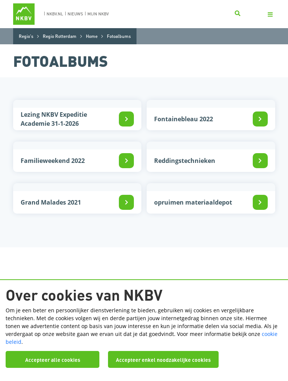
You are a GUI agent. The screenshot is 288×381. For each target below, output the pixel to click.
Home (92, 36)
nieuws (75, 14)
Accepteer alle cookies (52, 359)
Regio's (26, 36)
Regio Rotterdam (59, 36)
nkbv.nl (54, 14)
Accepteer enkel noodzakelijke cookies (163, 359)
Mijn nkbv (98, 14)
